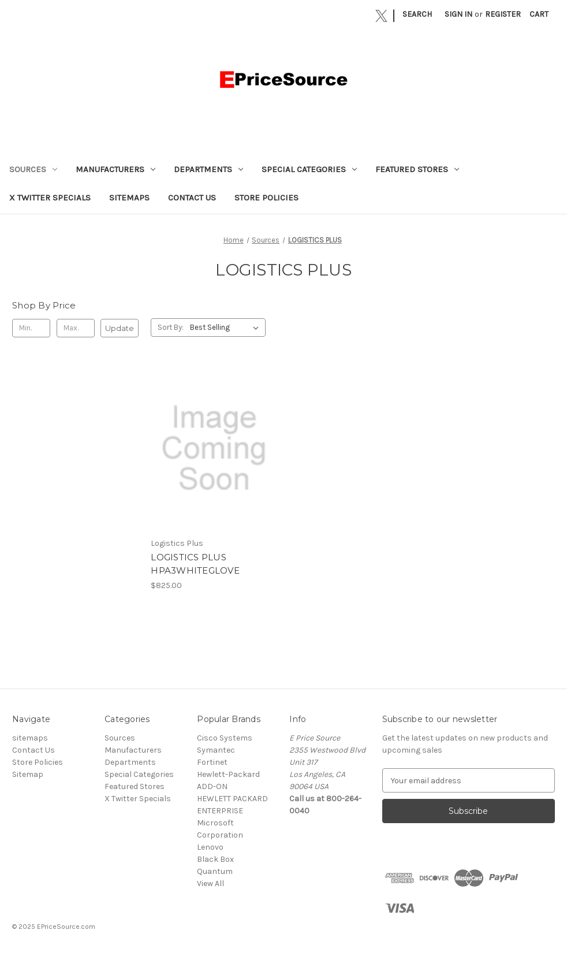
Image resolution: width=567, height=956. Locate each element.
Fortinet (212, 762)
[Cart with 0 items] (539, 14)
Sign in (458, 14)
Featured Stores (417, 169)
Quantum (215, 871)
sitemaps (129, 197)
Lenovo (210, 847)
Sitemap (27, 774)
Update (119, 328)
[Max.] (76, 328)
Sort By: (171, 327)
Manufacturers (115, 169)
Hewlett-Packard (228, 774)
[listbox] (226, 327)
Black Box (215, 859)
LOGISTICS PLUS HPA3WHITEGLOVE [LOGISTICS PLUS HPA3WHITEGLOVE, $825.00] (195, 564)
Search (417, 14)
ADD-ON (212, 786)
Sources (33, 169)
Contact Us (192, 197)
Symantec (216, 750)
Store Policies (266, 197)
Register (503, 14)
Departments (208, 169)
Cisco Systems (224, 738)
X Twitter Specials (50, 197)
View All (210, 883)
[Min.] (31, 328)
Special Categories (309, 169)
